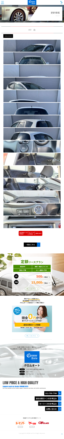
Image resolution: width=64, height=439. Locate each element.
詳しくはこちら (31, 289)
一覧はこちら (30, 245)
